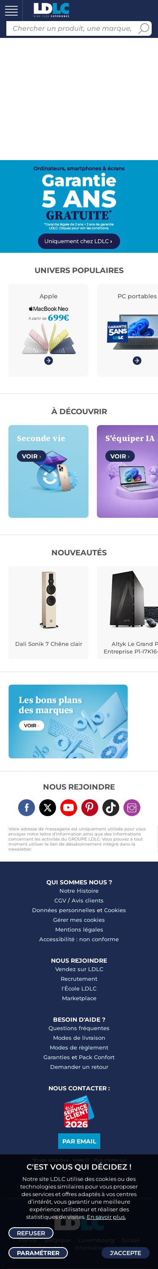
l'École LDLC (79, 988)
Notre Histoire (79, 890)
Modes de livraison (79, 1037)
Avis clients (88, 900)
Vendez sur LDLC (79, 969)
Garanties (56, 1057)
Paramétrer (38, 1253)
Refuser (31, 1233)
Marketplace (79, 998)
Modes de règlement (79, 1047)
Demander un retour (79, 1066)
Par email (79, 1141)
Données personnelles (63, 910)
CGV (60, 900)
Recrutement (79, 978)
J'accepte (125, 1253)
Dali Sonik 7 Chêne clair (48, 643)
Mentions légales (79, 929)
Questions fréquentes (79, 1028)
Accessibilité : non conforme (79, 939)
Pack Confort (97, 1057)
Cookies (115, 910)
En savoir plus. (106, 1216)
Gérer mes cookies (79, 919)
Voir (31, 456)
